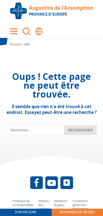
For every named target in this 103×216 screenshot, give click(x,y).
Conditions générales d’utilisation (80, 205)
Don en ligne (25, 212)
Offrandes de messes (77, 212)
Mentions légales (60, 203)
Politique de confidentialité (23, 203)
